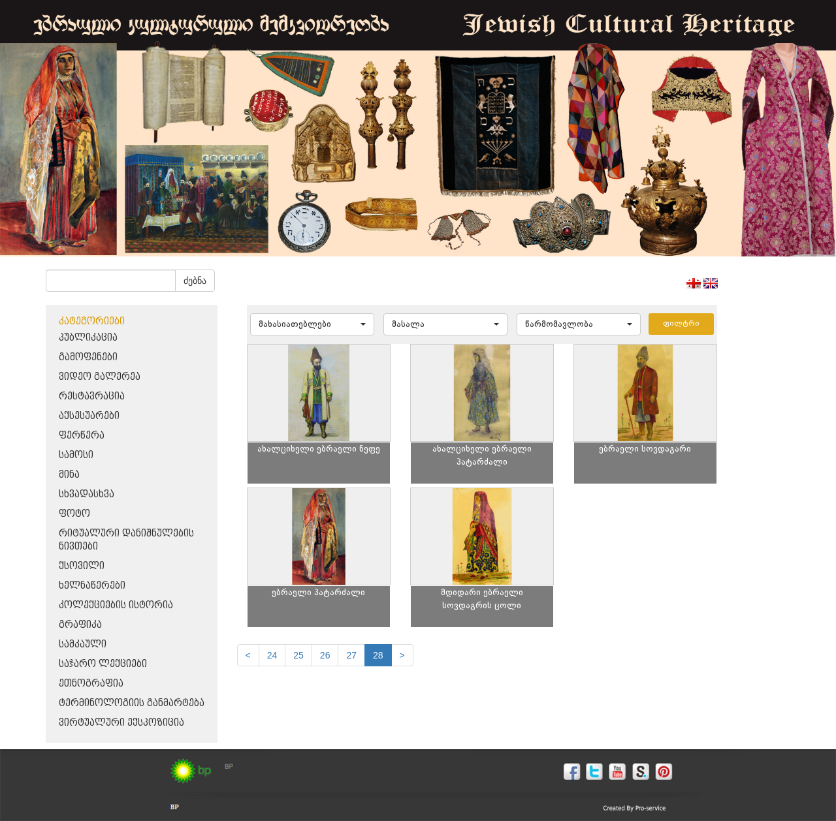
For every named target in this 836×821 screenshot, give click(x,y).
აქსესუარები (89, 416)
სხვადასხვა (86, 494)
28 (378, 655)
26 (325, 655)
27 (351, 655)
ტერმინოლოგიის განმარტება (131, 703)
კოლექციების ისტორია (116, 605)
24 (272, 655)
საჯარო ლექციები (103, 664)
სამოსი (76, 455)
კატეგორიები (92, 321)
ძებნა (195, 280)
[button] (312, 324)
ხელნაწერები (92, 585)
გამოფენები (88, 357)
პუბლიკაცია (88, 337)
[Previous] (248, 655)
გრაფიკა (80, 624)
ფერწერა (81, 435)
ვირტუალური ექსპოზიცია (121, 722)
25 (298, 655)
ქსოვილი (81, 566)
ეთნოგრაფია (91, 683)
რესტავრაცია (92, 396)
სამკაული (82, 644)
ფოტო (74, 513)
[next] (402, 655)
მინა (69, 474)
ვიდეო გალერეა (99, 376)
